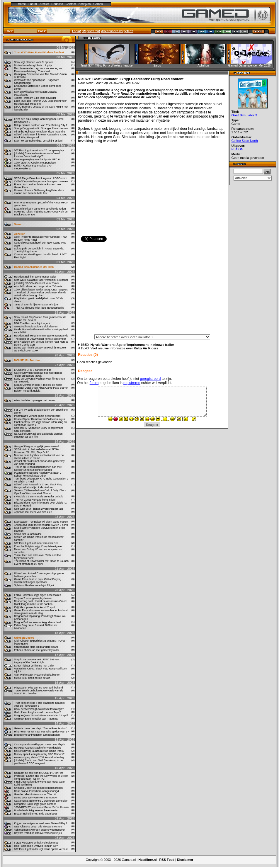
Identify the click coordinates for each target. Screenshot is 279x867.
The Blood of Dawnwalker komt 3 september (40, 338)
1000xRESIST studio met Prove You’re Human (41, 807)
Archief (44, 4)
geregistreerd (150, 379)
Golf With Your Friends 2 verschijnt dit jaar (38, 508)
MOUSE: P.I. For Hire (27, 360)
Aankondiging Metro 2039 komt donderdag (39, 757)
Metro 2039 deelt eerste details (32, 677)
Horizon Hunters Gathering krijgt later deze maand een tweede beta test (39, 192)
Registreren (91, 31)
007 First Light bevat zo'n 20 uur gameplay (39, 150)
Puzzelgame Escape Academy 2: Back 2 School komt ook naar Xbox (38, 474)
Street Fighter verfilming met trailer (34, 665)
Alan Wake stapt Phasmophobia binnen (37, 674)
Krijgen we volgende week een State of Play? (40, 823)
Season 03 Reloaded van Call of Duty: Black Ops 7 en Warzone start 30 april (40, 492)
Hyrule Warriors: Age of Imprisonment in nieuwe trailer (132, 344)
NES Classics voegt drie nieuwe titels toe (38, 826)
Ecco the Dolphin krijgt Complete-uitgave (38, 546)
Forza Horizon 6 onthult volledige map (36, 842)
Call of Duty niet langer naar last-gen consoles (41, 181)
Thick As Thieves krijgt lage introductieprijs (39, 307)
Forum (32, 4)
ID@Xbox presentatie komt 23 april (34, 607)
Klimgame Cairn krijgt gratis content (35, 804)
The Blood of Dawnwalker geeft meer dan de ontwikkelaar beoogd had (40, 294)
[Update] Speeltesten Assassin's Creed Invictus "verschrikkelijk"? (36, 155)
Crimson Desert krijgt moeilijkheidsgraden (38, 787)
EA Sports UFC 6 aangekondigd (33, 369)
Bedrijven (85, 4)
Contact (71, 4)
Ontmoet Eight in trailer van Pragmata (36, 718)
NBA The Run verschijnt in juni (32, 323)
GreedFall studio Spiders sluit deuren (35, 326)
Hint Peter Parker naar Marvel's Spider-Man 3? (41, 731)
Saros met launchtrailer (27, 534)
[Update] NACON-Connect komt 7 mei (36, 283)
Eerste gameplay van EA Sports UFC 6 (37, 159)
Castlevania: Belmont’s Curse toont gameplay (40, 800)
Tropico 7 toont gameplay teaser (33, 598)
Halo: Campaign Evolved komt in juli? (36, 845)
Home (22, 4)
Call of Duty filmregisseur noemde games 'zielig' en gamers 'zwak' (38, 374)
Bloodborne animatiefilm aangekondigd (37, 734)
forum (94, 383)
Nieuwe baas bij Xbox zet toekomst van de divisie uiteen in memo (39, 457)
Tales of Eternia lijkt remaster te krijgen (36, 304)
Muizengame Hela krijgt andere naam (36, 646)
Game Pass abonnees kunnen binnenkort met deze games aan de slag (41, 612)
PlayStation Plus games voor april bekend (38, 687)
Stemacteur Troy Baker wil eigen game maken (41, 521)
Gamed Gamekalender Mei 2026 (34, 267)
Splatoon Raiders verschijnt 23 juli (34, 585)
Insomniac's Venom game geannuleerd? (37, 415)
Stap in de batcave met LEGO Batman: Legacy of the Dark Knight (37, 661)
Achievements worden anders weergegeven (39, 829)
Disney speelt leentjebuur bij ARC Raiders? (39, 754)
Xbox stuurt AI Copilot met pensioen (35, 162)
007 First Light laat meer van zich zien (36, 543)
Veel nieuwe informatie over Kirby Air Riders (124, 348)
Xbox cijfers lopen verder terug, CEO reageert (41, 289)
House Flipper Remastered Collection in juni (40, 419)
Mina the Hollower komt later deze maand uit (40, 131)
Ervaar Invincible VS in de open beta (35, 813)
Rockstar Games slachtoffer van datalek (37, 747)
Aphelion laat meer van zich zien (33, 512)
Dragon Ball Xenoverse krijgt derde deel (37, 622)
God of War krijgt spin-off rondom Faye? (37, 712)
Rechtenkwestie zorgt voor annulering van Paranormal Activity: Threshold (38, 70)
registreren (131, 383)
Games (98, 4)
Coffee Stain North (245, 140)
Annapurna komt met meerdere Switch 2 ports (41, 524)
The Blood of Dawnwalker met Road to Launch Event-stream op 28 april (41, 562)
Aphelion (19, 233)
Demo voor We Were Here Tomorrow (35, 797)
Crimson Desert (24, 637)
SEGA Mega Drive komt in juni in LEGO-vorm (40, 178)
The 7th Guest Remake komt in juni (34, 499)
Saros (17, 224)
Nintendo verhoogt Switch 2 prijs (33, 65)
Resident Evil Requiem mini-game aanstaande (41, 335)
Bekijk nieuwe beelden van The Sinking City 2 (40, 125)
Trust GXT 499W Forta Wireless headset (39, 52)
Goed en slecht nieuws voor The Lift (35, 794)
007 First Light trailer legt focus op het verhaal (41, 849)
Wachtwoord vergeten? (117, 31)
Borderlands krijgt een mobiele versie (35, 810)
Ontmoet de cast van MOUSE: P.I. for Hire (38, 772)
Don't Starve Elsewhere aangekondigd (36, 791)
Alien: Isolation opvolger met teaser (34, 400)
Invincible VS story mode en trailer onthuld (39, 496)
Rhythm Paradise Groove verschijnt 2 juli (38, 833)
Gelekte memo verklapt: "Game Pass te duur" (40, 728)
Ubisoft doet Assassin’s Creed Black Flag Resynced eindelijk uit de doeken (38, 486)
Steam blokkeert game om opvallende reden (40, 208)
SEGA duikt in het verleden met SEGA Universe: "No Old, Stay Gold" (36, 451)
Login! (76, 31)
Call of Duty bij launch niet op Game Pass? (39, 750)
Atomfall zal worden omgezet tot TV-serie (38, 286)
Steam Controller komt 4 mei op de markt (38, 384)
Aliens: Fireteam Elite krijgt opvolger (35, 97)
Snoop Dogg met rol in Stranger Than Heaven (41, 128)
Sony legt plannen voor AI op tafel (34, 62)
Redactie (57, 4)
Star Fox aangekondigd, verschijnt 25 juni (38, 140)
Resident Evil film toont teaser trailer (35, 276)
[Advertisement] (152, 290)
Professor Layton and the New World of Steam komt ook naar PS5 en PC (41, 777)
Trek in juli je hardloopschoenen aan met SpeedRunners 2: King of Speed (38, 468)
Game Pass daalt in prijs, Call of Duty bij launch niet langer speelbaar (37, 581)
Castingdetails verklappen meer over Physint (40, 744)
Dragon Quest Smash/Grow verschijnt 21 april (41, 715)
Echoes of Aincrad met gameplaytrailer (36, 650)
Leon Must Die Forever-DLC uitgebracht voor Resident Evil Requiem (40, 102)
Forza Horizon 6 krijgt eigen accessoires (37, 595)
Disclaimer (185, 859)
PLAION (237, 149)
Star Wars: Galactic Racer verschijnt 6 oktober (41, 279)
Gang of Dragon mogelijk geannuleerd (36, 446)
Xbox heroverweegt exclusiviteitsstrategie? (39, 709)
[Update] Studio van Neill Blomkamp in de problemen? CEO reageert (38, 762)
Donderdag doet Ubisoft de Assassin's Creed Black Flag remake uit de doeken (40, 603)
